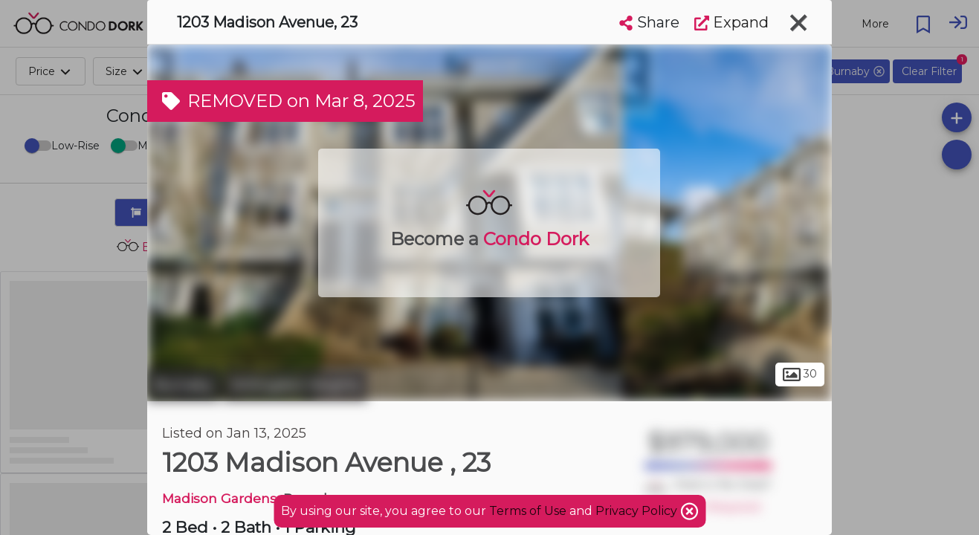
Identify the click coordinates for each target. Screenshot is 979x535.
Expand (731, 22)
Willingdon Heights (295, 385)
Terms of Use (527, 511)
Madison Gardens (219, 498)
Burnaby (183, 385)
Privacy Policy (637, 511)
